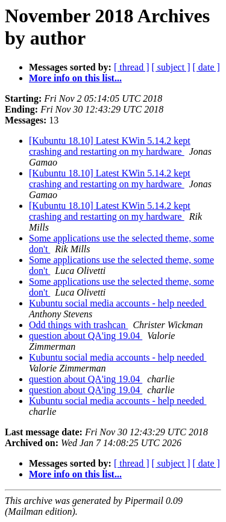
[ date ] (206, 67)
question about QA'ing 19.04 (85, 336)
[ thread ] (131, 67)
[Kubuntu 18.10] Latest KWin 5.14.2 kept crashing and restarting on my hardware (109, 146)
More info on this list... (75, 78)
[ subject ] (171, 67)
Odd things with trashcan (78, 325)
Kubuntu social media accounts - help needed (118, 303)
